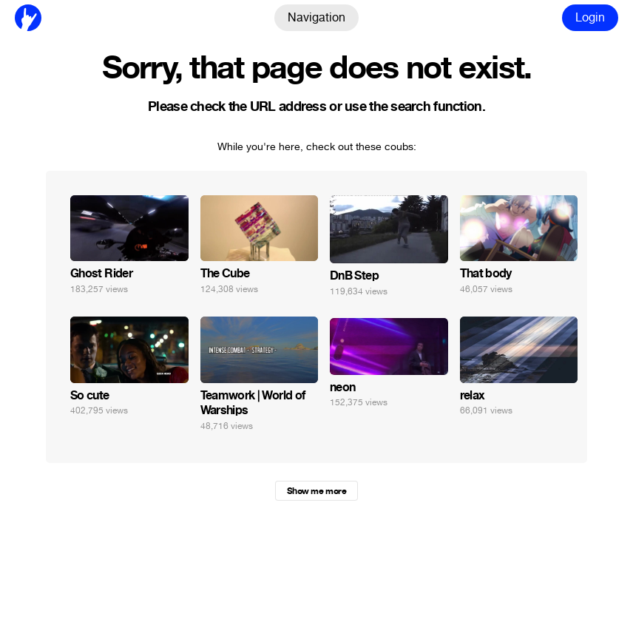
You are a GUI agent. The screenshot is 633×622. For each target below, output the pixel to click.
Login (590, 17)
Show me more (316, 491)
